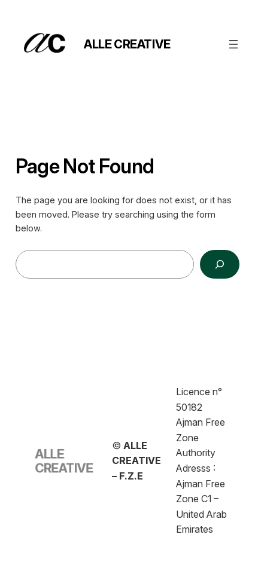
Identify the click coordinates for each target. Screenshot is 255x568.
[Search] (220, 264)
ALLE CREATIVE (127, 44)
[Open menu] (233, 44)
